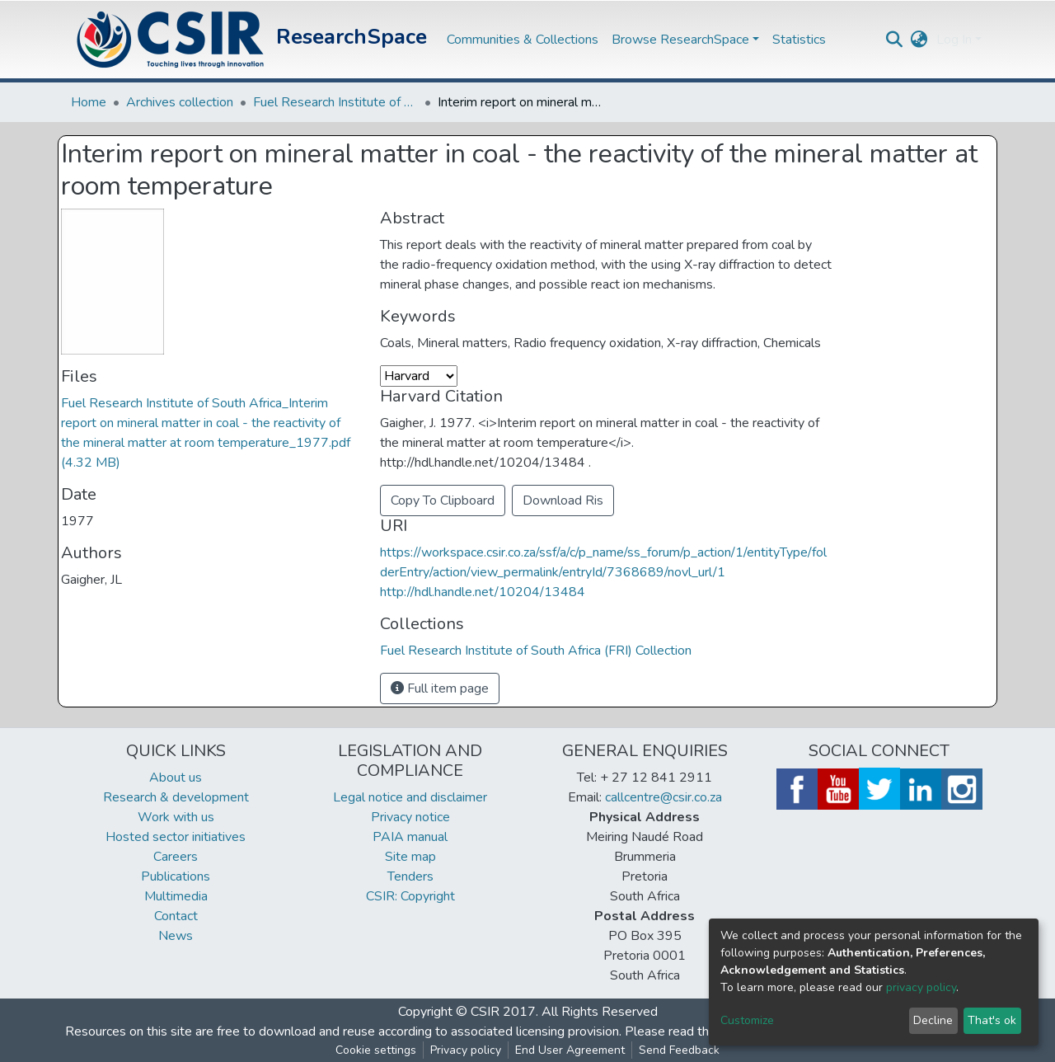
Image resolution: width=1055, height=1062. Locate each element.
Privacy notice (410, 817)
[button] (919, 39)
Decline (933, 1020)
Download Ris (563, 500)
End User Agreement (570, 1050)
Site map (410, 857)
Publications (175, 876)
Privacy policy (465, 1050)
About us (175, 777)
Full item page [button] (440, 688)
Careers (175, 857)
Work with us (176, 817)
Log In (954, 40)
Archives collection (179, 102)
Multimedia (176, 896)
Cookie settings (375, 1050)
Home (88, 102)
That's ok (992, 1020)
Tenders (410, 876)
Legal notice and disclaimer (410, 797)
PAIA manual (410, 837)
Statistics (799, 40)
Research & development (176, 797)
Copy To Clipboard (443, 500)
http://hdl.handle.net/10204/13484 (482, 592)
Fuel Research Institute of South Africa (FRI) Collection (335, 102)
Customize (747, 1020)
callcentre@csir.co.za (663, 797)
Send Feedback (679, 1050)
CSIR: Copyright (410, 896)
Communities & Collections (522, 40)
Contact (176, 916)
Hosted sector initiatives (176, 837)
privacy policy (921, 987)
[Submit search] (895, 39)
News (175, 936)
